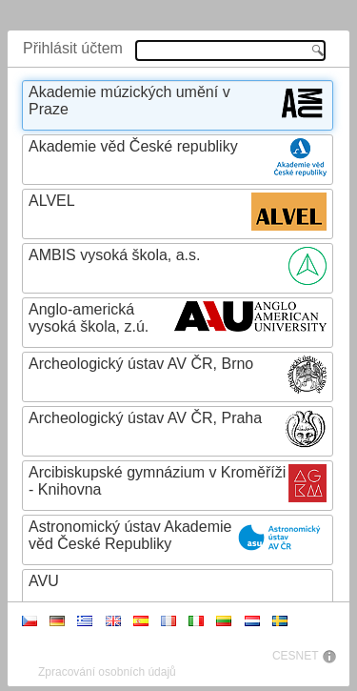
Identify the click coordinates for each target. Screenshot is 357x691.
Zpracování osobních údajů (107, 672)
